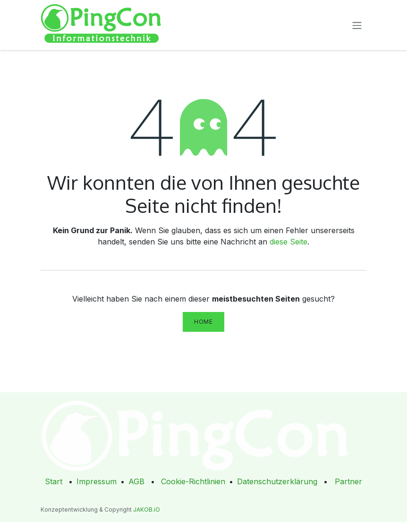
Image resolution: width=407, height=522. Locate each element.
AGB (136, 481)
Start (53, 481)
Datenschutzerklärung (277, 481)
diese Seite (288, 241)
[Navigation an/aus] (357, 25)
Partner (348, 481)
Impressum (96, 481)
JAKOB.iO (146, 509)
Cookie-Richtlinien (193, 481)
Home (203, 321)
